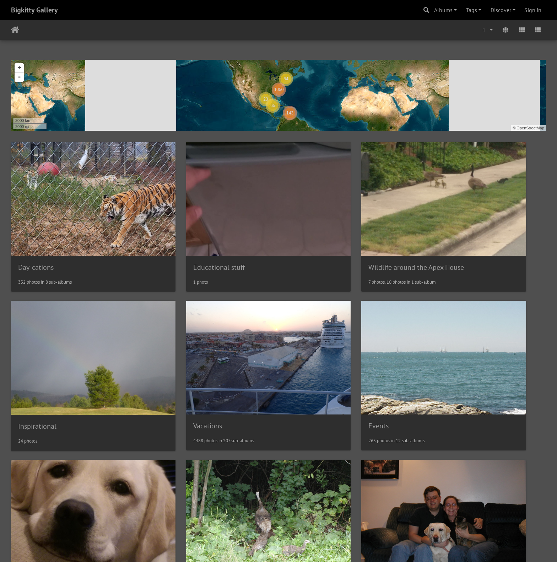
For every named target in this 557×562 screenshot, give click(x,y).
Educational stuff (180, 240)
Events (165, 372)
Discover (501, 10)
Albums (443, 10)
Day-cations (36, 240)
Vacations (32, 372)
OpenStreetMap (530, 128)
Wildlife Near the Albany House (474, 372)
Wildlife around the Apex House (338, 240)
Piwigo (293, 547)
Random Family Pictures (54, 504)
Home (15, 30)
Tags (471, 10)
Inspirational (446, 241)
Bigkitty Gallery (34, 10)
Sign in (532, 10)
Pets (297, 372)
